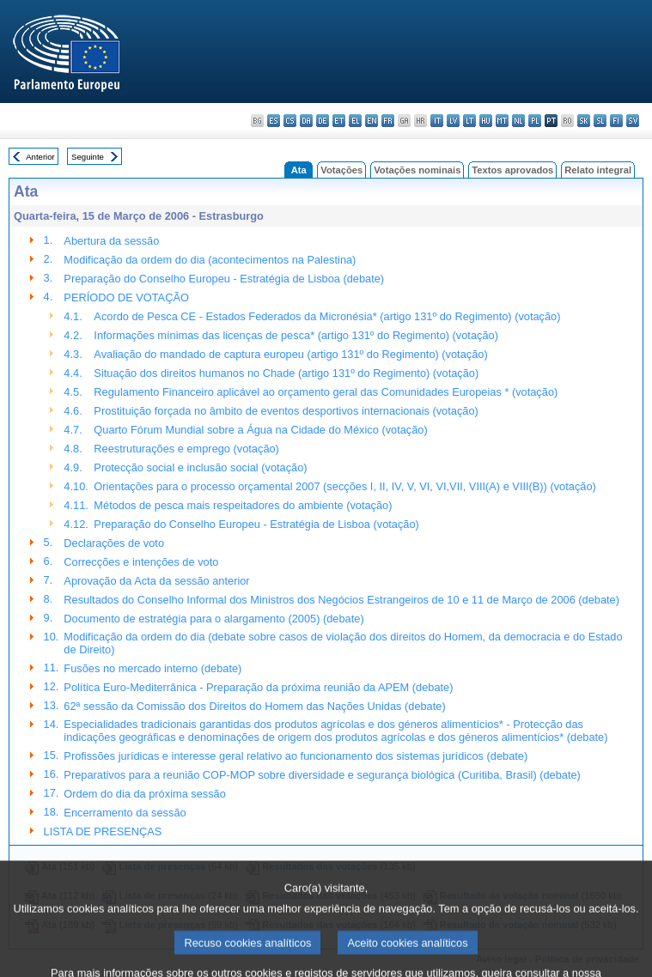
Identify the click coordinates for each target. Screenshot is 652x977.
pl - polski (534, 120)
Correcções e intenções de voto (141, 561)
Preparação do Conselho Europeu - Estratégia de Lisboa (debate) (224, 278)
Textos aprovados (512, 170)
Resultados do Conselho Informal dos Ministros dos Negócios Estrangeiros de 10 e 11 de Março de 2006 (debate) (341, 599)
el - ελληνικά (355, 120)
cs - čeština (289, 120)
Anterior (40, 156)
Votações (341, 170)
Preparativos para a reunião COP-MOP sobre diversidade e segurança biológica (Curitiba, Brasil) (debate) (322, 774)
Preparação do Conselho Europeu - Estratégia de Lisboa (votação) (256, 524)
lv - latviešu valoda (453, 120)
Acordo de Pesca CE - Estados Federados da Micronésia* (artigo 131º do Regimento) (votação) (327, 316)
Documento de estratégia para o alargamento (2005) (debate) (213, 618)
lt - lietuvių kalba (469, 120)
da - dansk (306, 120)
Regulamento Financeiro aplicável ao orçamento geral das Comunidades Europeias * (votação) (326, 391)
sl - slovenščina (600, 120)
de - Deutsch (322, 120)
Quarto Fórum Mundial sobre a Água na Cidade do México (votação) (260, 429)
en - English (371, 120)
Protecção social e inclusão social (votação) (200, 467)
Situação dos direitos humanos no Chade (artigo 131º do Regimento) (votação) (286, 373)
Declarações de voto (114, 543)
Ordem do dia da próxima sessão (145, 793)
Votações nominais (417, 170)
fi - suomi (616, 120)
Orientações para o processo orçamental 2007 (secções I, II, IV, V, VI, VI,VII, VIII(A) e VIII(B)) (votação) (344, 486)
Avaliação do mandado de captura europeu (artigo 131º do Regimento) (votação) (290, 354)
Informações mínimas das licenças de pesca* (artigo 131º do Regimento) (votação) (296, 335)
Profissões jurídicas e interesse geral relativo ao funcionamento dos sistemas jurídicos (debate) (295, 755)
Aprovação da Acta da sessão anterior (156, 580)
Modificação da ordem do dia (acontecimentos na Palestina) (210, 259)
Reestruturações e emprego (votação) (186, 448)
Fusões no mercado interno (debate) (152, 668)
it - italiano (436, 120)
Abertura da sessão (111, 240)
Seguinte (87, 156)
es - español (273, 120)
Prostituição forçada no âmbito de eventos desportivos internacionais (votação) (286, 410)
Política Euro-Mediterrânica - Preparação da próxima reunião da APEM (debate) (258, 687)
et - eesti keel (338, 120)
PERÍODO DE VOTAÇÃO (126, 297)
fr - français (387, 120)
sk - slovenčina (583, 120)
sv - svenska (632, 120)
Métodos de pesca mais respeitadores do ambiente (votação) (243, 505)
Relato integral (597, 170)
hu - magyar (485, 120)
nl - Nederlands (518, 120)
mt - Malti (502, 120)
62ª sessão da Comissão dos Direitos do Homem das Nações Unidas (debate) (254, 706)
